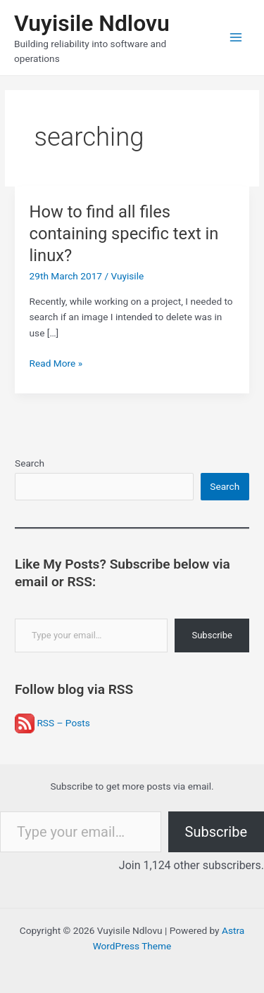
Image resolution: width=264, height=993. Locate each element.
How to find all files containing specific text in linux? (124, 233)
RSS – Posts (52, 722)
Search (29, 463)
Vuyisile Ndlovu (92, 23)
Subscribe (211, 635)
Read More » (56, 363)
